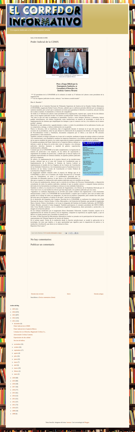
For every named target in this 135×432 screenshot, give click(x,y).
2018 (14, 384)
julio (15, 356)
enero (16, 374)
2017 (14, 387)
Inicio (69, 294)
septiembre (17, 350)
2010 (14, 408)
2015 (14, 393)
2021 (14, 321)
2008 (14, 414)
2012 (14, 402)
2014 (14, 396)
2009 (14, 411)
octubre (16, 347)
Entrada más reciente (37, 294)
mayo (16, 362)
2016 (14, 390)
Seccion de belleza (19, 340)
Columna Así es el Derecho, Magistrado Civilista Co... (30, 332)
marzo (16, 368)
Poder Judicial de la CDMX (22, 326)
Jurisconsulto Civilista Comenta (23, 334)
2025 (14, 309)
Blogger (86, 422)
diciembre (17, 323)
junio (15, 359)
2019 (14, 381)
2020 (14, 378)
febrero (16, 371)
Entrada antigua (98, 294)
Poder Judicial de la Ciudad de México (25, 329)
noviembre (17, 344)
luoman (69, 422)
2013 (14, 399)
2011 (14, 405)
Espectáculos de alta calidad (22, 337)
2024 (14, 312)
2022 (14, 318)
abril (15, 365)
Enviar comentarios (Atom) (47, 297)
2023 (14, 315)
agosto (16, 353)
